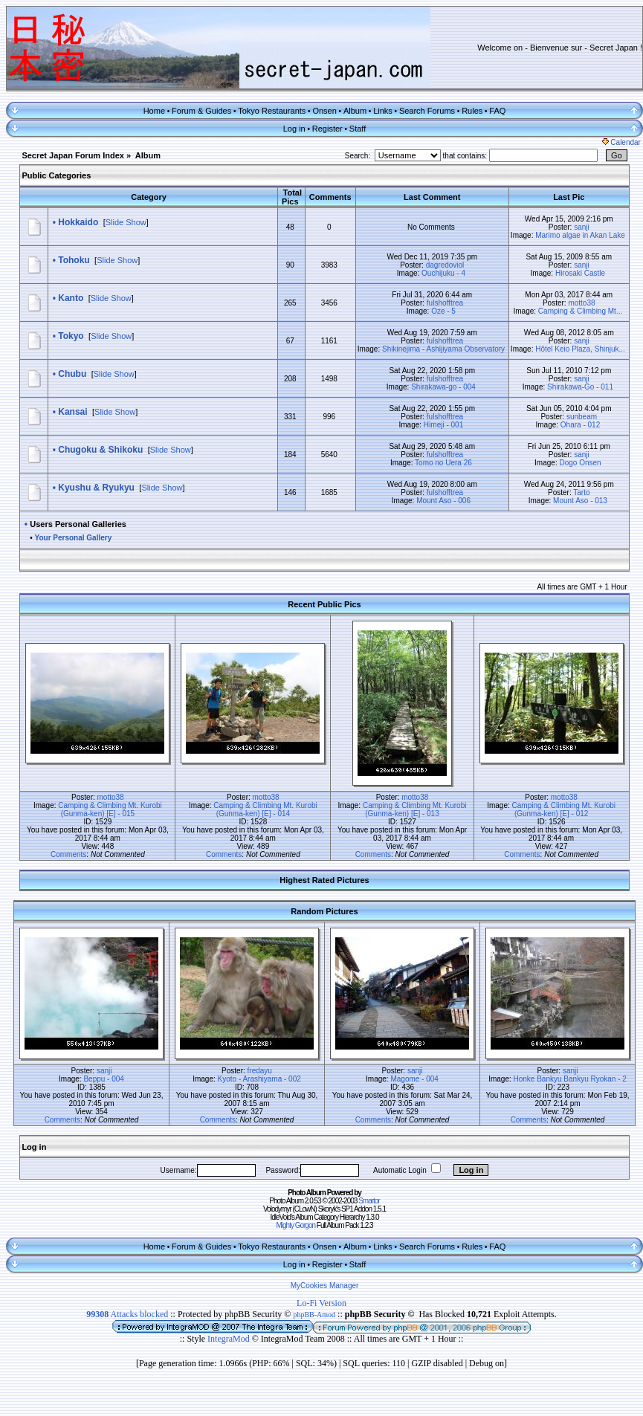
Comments (68, 854)
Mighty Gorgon (295, 1225)
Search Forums (427, 110)
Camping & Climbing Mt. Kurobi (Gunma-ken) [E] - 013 (415, 809)
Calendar (621, 142)
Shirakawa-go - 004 (443, 387)
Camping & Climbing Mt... (580, 311)
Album (354, 110)
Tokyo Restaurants (272, 110)
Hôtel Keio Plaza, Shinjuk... (580, 349)
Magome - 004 (414, 1079)
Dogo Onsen (580, 463)
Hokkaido (78, 222)
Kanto (70, 298)
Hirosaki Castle (580, 273)
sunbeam (581, 417)
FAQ (497, 110)
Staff (357, 128)
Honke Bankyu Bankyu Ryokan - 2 (570, 1079)
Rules (472, 110)
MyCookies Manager (325, 1285)
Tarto (581, 492)
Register (327, 128)
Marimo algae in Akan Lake (580, 235)
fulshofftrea (445, 303)
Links (382, 110)
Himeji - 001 (443, 425)
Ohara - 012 (580, 425)
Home (154, 110)
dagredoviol (445, 265)
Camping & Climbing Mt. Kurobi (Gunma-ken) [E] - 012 (564, 809)
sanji (581, 227)
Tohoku (73, 260)
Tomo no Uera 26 (443, 463)
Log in (294, 128)
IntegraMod (229, 1338)
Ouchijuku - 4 (443, 273)
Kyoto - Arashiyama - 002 (259, 1079)
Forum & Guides (201, 110)
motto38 (581, 303)
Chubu (72, 374)
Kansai (72, 412)
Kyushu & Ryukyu (96, 487)
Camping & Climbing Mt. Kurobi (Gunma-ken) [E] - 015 (110, 809)
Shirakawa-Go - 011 (580, 387)
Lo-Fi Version (321, 1303)
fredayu (260, 1071)
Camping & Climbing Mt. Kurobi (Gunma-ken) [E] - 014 (265, 809)
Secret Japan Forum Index (73, 155)
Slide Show (126, 222)
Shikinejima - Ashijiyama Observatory (443, 349)
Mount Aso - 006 (443, 501)
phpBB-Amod (314, 1314)
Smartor (369, 1201)
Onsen (324, 110)
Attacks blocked (127, 1314)
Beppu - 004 (103, 1079)
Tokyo (70, 336)
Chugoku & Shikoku (100, 449)
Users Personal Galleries (78, 524)
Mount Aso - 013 (580, 501)
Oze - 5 (443, 311)
